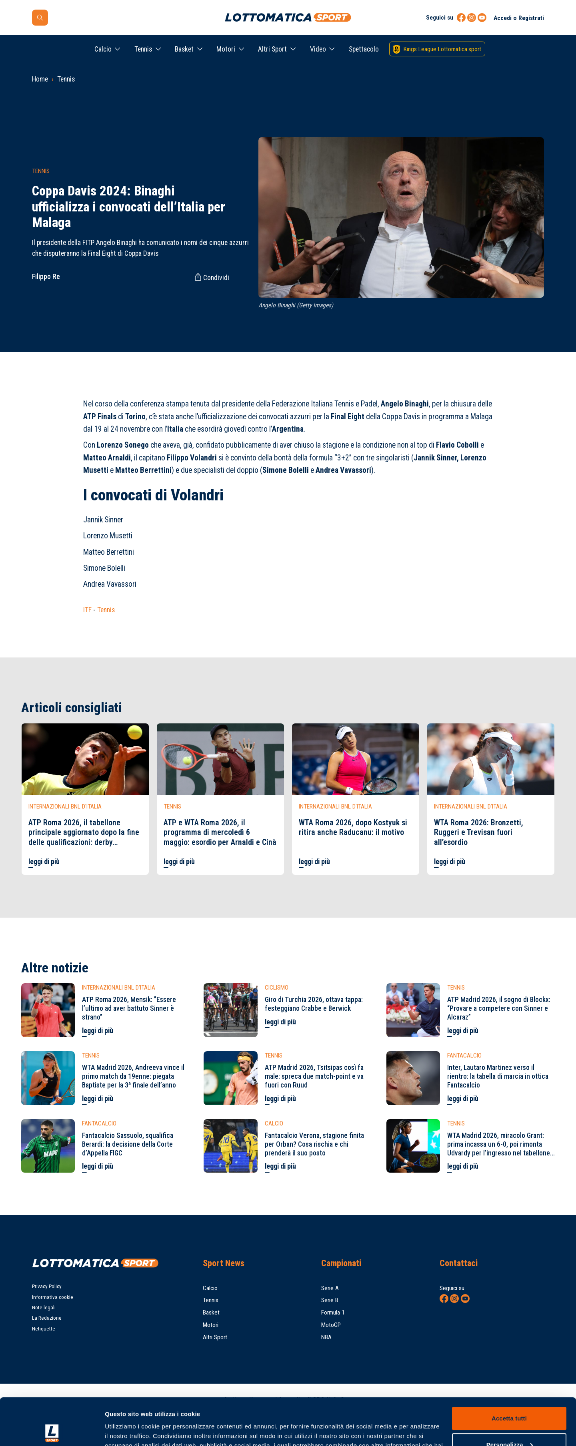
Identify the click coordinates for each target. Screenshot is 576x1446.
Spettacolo (364, 49)
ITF (87, 610)
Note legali (44, 1308)
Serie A (330, 1288)
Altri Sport (272, 49)
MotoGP (331, 1324)
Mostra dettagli (126, 1430)
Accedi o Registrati (519, 18)
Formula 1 (333, 1312)
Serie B (329, 1300)
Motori (225, 49)
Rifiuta (509, 1423)
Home (40, 79)
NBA (326, 1337)
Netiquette (43, 1329)
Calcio (103, 49)
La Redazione (47, 1318)
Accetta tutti (509, 1371)
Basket (184, 49)
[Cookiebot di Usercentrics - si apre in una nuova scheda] (52, 1430)
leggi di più (44, 862)
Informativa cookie (52, 1297)
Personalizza (509, 1397)
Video (318, 49)
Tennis (143, 49)
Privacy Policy (47, 1286)
